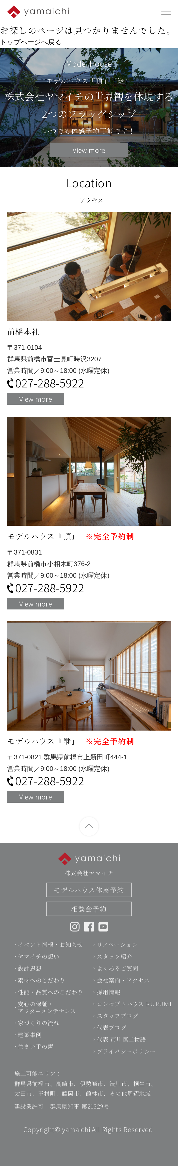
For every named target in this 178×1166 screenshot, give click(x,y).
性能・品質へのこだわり (50, 1001)
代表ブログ (112, 1036)
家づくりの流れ (38, 1032)
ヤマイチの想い (38, 965)
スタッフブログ (117, 1025)
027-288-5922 (49, 382)
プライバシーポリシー (126, 1060)
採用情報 (109, 1001)
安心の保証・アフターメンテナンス (47, 1016)
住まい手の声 (35, 1055)
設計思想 (30, 977)
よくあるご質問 (117, 977)
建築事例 (30, 1043)
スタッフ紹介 (114, 965)
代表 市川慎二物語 (121, 1048)
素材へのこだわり (41, 989)
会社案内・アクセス (123, 989)
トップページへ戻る (31, 42)
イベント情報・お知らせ (50, 953)
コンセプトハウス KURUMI (134, 1013)
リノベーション (117, 953)
